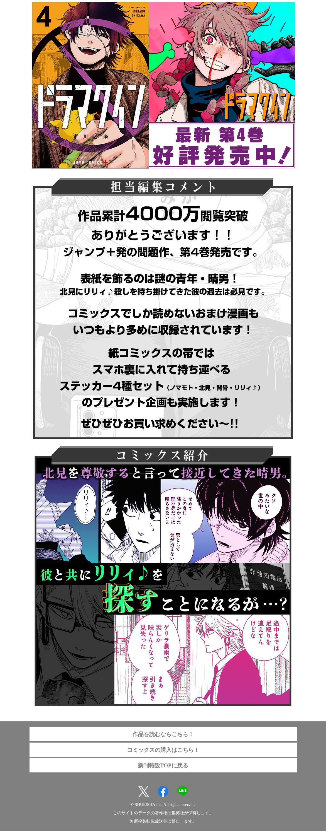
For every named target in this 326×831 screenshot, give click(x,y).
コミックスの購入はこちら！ (163, 750)
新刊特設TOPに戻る (163, 765)
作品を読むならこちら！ (163, 734)
